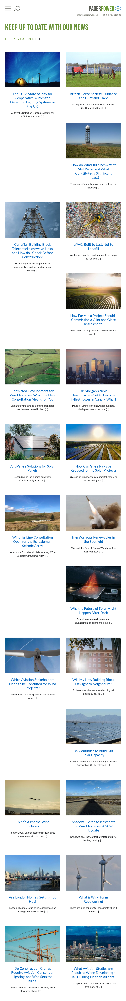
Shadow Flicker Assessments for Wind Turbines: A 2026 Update (93, 826)
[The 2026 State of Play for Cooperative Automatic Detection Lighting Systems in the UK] (32, 69)
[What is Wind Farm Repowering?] (93, 873)
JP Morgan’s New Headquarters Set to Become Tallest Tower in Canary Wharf (93, 395)
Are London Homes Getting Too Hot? (32, 899)
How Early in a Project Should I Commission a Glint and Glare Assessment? (93, 319)
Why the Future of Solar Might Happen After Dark (93, 610)
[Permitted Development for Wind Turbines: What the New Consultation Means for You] (32, 366)
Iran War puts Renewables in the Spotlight (93, 539)
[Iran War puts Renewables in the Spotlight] (93, 513)
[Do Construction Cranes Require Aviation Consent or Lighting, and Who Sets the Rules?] (32, 944)
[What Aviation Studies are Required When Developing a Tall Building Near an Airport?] (93, 944)
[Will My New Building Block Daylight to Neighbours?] (93, 655)
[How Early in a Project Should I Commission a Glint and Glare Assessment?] (93, 291)
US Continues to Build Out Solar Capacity (93, 753)
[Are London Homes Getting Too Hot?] (32, 873)
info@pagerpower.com (87, 15)
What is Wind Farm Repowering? (93, 899)
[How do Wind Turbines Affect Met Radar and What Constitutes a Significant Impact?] (93, 140)
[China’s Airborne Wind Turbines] (32, 797)
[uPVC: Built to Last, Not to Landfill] (93, 220)
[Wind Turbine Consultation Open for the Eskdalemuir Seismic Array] (32, 513)
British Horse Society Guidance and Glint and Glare (93, 96)
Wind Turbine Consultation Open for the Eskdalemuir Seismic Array (32, 541)
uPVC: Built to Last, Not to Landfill (93, 246)
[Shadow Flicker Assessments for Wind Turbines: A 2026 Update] (93, 797)
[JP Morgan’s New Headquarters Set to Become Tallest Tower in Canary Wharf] (93, 366)
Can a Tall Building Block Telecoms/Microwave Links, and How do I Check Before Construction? (32, 250)
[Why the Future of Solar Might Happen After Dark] (93, 584)
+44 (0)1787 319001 (111, 15)
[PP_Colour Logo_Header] (105, 7)
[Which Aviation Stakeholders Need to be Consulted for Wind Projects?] (32, 655)
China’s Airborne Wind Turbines (33, 824)
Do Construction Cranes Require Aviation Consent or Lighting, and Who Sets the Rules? (32, 974)
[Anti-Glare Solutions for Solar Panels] (32, 442)
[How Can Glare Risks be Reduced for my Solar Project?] (93, 442)
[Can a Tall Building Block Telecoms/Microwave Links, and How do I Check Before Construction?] (32, 220)
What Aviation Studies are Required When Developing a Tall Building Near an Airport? (93, 972)
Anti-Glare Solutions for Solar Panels (32, 468)
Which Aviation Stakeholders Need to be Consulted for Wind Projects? (32, 683)
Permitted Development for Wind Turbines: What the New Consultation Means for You (32, 395)
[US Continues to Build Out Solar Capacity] (93, 726)
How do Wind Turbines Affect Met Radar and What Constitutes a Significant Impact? (93, 171)
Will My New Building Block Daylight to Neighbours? (93, 681)
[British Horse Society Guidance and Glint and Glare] (93, 69)
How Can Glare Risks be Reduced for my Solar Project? (93, 468)
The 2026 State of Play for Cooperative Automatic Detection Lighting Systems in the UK (32, 100)
